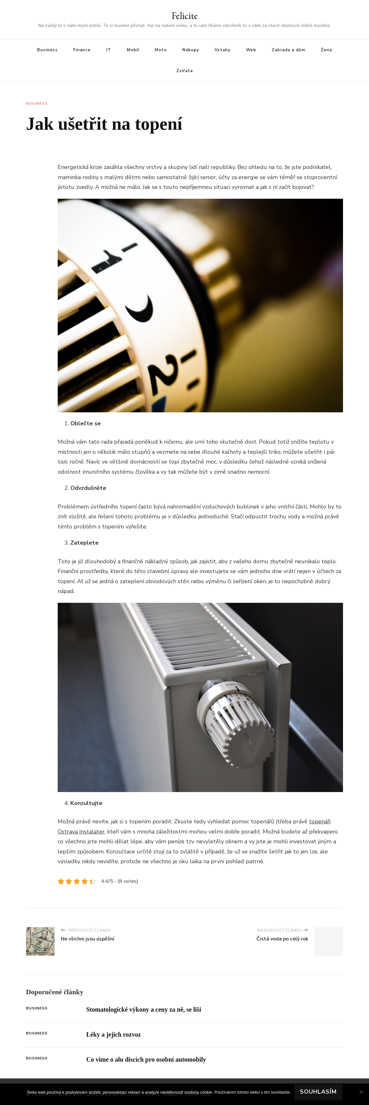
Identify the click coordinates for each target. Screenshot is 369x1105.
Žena (326, 50)
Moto (161, 50)
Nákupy (190, 50)
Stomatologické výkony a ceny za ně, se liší (143, 1009)
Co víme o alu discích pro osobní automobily (146, 1059)
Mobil (133, 50)
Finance (82, 50)
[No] (361, 1092)
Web (251, 50)
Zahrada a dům (288, 50)
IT (108, 50)
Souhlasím (318, 1092)
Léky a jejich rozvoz (113, 1034)
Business (47, 50)
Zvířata (184, 71)
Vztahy (222, 50)
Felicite (185, 15)
